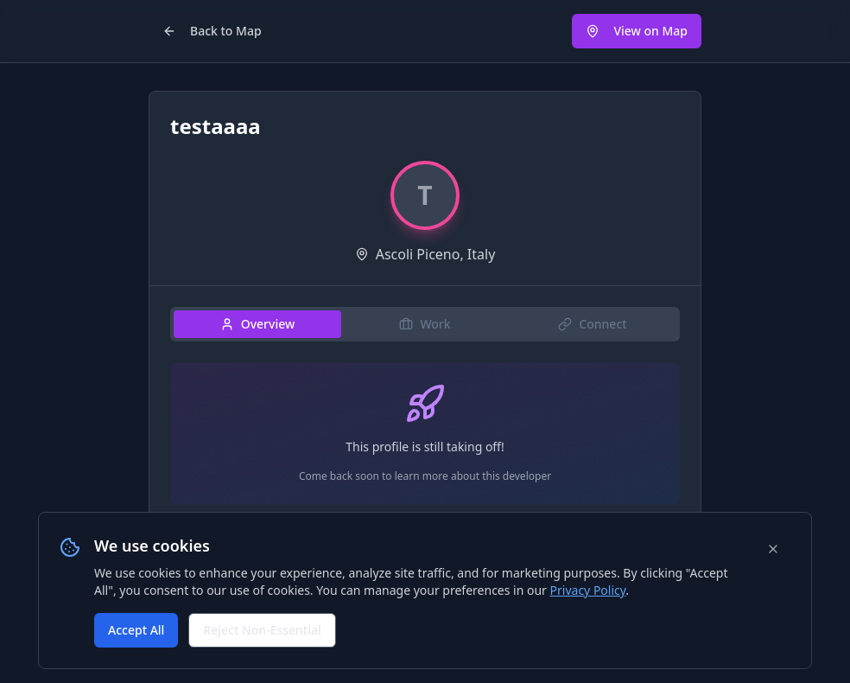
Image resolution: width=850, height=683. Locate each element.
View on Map (637, 30)
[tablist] (425, 324)
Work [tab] (424, 324)
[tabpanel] (425, 440)
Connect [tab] (592, 324)
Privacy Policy (588, 590)
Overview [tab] (257, 324)
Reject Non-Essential (261, 630)
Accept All (136, 630)
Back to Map (212, 30)
